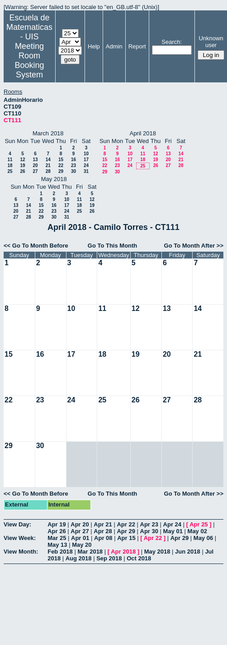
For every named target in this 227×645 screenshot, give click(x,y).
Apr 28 (103, 531)
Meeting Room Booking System (29, 60)
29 (60, 171)
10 (86, 153)
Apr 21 (103, 524)
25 (9, 171)
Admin (114, 46)
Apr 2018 (123, 551)
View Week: (20, 538)
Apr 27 (80, 531)
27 (35, 171)
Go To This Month (112, 245)
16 (73, 159)
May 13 (57, 544)
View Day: (17, 524)
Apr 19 (56, 524)
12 (22, 159)
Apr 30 (149, 531)
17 (86, 159)
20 (35, 165)
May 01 (173, 531)
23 (73, 165)
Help (94, 46)
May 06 (203, 538)
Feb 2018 (60, 551)
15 (60, 159)
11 (9, 159)
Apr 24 (172, 524)
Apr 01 (80, 538)
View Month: (21, 551)
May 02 (197, 531)
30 (73, 171)
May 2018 (157, 551)
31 (86, 171)
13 (35, 159)
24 (86, 165)
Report (137, 46)
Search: (171, 41)
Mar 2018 (90, 551)
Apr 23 (149, 524)
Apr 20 (80, 524)
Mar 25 (56, 538)
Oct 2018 (139, 558)
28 (48, 171)
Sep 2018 (109, 558)
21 (48, 165)
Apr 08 (103, 538)
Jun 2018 (187, 551)
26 (22, 171)
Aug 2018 (79, 558)
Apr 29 (126, 531)
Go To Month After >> (193, 245)
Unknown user (211, 41)
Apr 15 (126, 538)
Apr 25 (198, 524)
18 (9, 165)
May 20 (81, 544)
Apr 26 (56, 531)
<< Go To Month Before (36, 245)
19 (22, 165)
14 (48, 159)
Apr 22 (126, 524)
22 (60, 165)
